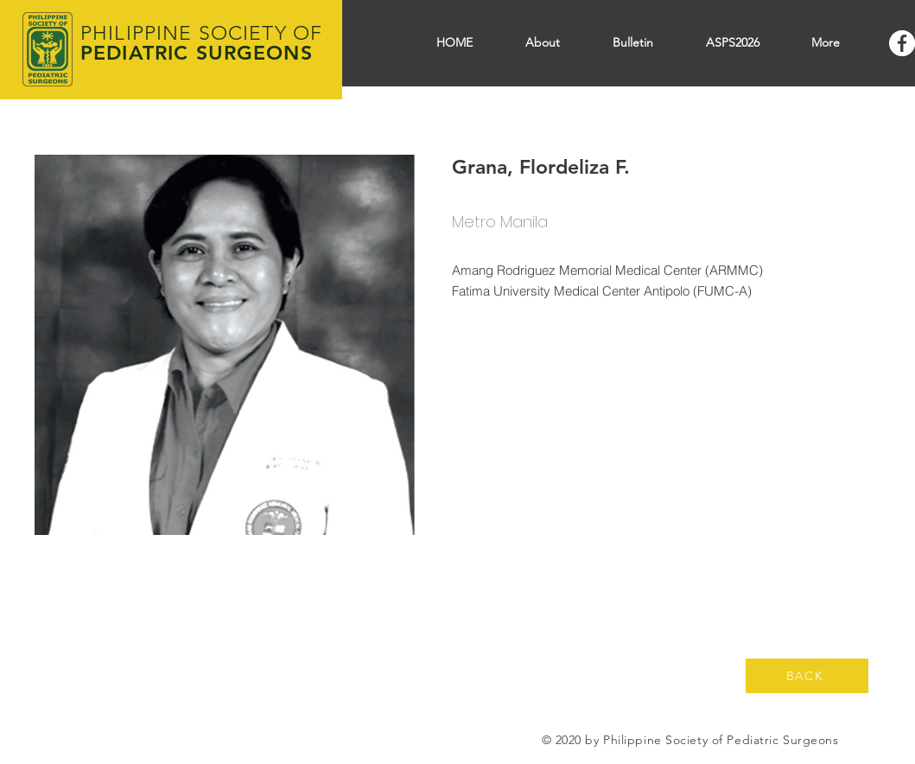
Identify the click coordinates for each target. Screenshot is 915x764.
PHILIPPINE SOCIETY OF (201, 33)
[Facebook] (902, 43)
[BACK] (807, 676)
